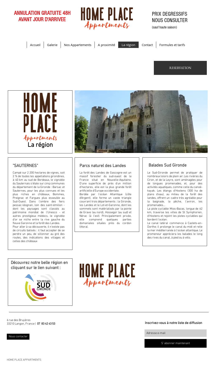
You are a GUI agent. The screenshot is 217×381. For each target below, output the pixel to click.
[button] (141, 121)
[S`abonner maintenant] (176, 343)
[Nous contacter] (18, 337)
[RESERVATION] (180, 68)
